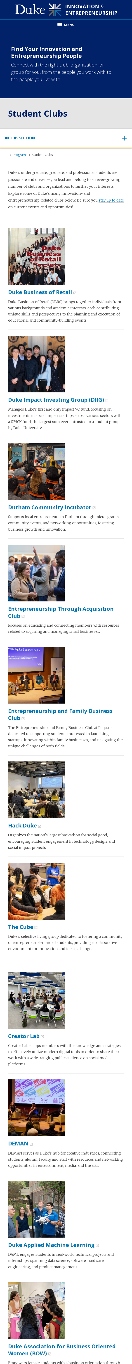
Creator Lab (24, 1036)
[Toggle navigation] (66, 138)
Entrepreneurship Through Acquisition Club (61, 612)
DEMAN (18, 1143)
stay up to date (111, 200)
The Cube (20, 927)
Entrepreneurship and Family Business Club (60, 714)
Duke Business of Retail (40, 292)
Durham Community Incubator (49, 507)
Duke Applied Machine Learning (51, 1244)
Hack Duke (22, 825)
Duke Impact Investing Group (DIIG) (56, 399)
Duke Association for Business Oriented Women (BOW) (62, 1349)
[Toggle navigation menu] (66, 24)
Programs (20, 155)
